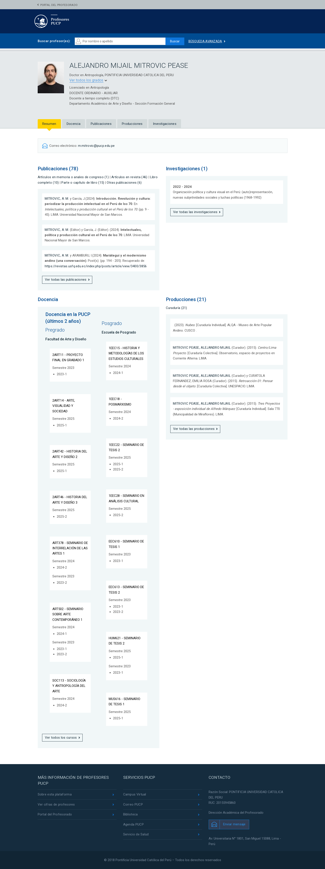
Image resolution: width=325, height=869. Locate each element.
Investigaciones (165, 124)
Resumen (49, 124)
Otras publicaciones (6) (124, 183)
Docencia (73, 124)
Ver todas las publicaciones (66, 280)
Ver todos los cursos (61, 738)
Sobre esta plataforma (55, 794)
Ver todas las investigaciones (195, 212)
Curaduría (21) (176, 308)
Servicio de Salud (136, 834)
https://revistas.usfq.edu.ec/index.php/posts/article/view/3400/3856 (96, 266)
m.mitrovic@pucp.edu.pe (96, 146)
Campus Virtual (134, 794)
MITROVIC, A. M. (57, 199)
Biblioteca (130, 814)
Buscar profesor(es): (54, 41)
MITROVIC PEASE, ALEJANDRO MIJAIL (202, 348)
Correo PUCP (133, 804)
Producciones (132, 124)
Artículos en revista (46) (129, 177)
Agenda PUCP (133, 824)
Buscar (175, 41)
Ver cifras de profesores (56, 804)
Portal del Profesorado (59, 5)
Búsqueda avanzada (205, 41)
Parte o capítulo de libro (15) (82, 183)
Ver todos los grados (86, 80)
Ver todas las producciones (194, 429)
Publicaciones (101, 124)
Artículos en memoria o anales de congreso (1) (73, 177)
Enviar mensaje (234, 824)
